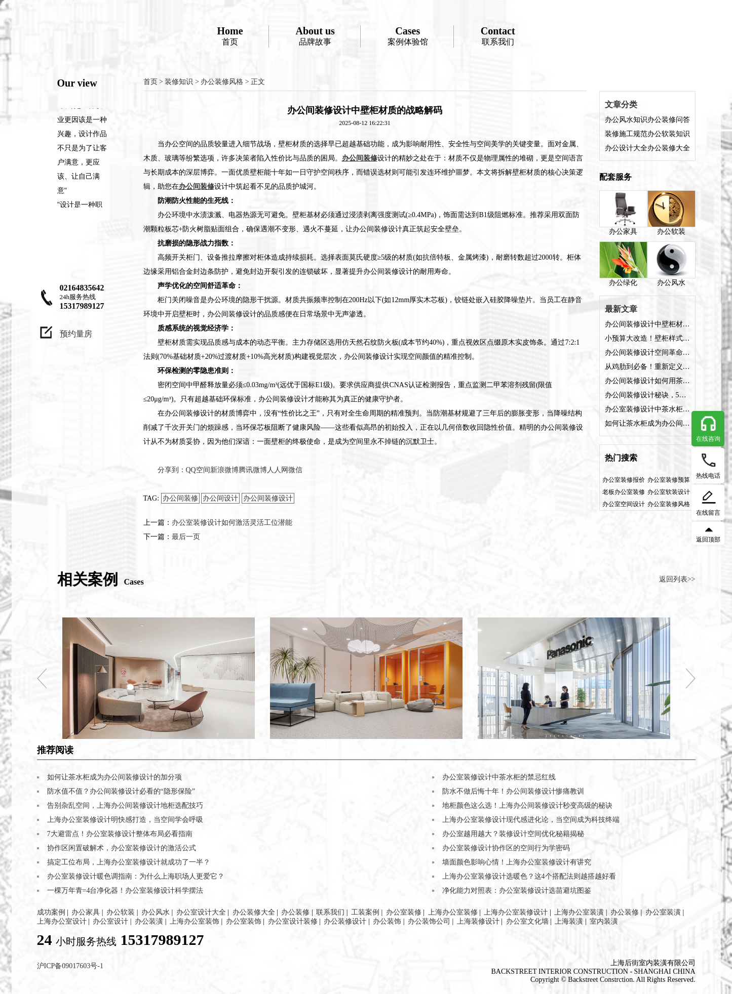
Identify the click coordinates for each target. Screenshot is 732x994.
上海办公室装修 (453, 912)
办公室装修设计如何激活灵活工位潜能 (232, 522)
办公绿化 (623, 263)
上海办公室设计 (62, 921)
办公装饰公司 (429, 921)
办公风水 (671, 263)
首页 (230, 35)
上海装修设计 (478, 921)
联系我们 (498, 35)
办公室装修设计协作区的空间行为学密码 (506, 848)
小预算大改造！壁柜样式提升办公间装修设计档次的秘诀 (647, 338)
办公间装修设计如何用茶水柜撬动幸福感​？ (647, 381)
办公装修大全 (668, 148)
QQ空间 (198, 470)
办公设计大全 (626, 148)
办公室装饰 (243, 921)
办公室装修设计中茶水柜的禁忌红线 (647, 409)
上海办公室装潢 (579, 912)
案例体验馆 (408, 35)
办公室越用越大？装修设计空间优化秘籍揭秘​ (513, 834)
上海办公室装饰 (194, 921)
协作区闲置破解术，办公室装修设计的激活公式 (121, 848)
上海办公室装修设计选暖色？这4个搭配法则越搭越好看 (529, 876)
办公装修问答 (668, 119)
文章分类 (621, 104)
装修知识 (179, 82)
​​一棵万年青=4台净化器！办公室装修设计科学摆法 (125, 890)
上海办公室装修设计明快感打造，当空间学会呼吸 (125, 819)
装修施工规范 (626, 134)
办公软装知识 (668, 134)
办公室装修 (403, 912)
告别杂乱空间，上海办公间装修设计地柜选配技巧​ (125, 805)
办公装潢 (149, 921)
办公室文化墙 (527, 921)
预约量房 (76, 333)
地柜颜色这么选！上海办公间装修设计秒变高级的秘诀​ (527, 805)
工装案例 (365, 912)
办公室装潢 (663, 912)
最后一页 (186, 537)
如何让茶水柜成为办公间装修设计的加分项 (647, 423)
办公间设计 (220, 498)
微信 (295, 470)
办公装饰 (387, 921)
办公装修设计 (345, 921)
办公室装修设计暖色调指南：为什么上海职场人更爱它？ (135, 876)
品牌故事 (315, 35)
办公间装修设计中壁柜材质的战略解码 (647, 324)
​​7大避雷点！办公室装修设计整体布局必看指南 (119, 834)
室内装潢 (604, 921)
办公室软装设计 (668, 491)
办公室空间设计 (623, 504)
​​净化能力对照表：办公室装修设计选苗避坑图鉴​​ (516, 890)
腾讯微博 (253, 470)
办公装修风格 (222, 82)
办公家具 (623, 212)
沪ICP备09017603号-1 (70, 966)
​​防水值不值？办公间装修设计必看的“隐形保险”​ (121, 791)
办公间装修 (180, 498)
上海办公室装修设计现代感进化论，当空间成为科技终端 (531, 819)
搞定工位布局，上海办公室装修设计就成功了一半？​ (128, 862)
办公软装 (671, 212)
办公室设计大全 (201, 912)
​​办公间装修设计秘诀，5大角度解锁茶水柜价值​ (647, 395)
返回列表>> (677, 579)
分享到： (172, 470)
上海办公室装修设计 (516, 912)
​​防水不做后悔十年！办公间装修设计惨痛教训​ (513, 791)
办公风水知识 (626, 119)
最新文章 (621, 309)
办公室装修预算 (668, 479)
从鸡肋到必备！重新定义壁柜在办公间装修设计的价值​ (647, 366)
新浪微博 (224, 470)
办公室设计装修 (293, 921)
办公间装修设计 (268, 498)
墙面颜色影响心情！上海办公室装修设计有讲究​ (516, 862)
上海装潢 (569, 921)
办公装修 (295, 912)
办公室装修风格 (668, 504)
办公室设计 (110, 921)
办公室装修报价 (623, 479)
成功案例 (51, 912)
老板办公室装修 (623, 491)
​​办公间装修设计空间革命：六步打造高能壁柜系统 (647, 352)
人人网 (277, 470)
